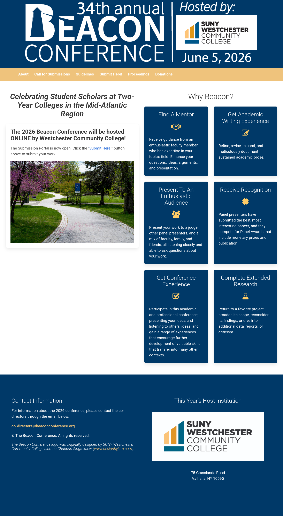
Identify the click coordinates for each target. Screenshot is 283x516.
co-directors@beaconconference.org (43, 426)
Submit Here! (100, 148)
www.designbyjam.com (113, 448)
